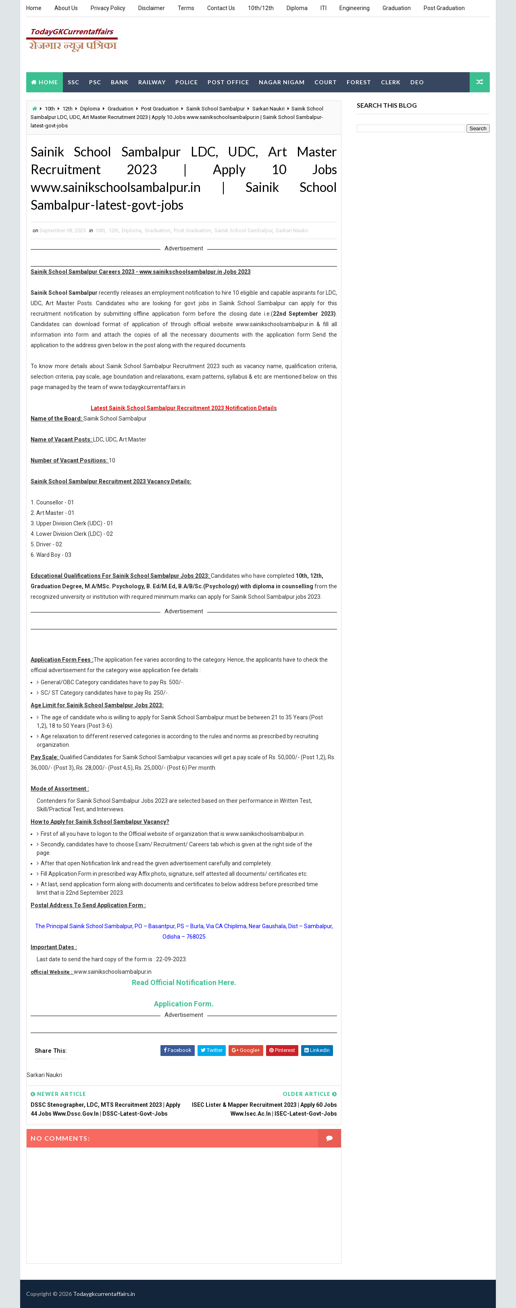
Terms (186, 8)
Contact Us (221, 8)
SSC (73, 82)
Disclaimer (151, 8)
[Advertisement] (342, 44)
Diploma (297, 8)
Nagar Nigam (282, 82)
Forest (359, 82)
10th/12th (261, 8)
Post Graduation (444, 8)
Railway (152, 82)
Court (325, 82)
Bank (120, 82)
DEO (417, 82)
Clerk (391, 82)
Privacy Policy (108, 8)
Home (34, 8)
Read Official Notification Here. (184, 982)
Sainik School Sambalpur (215, 109)
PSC (95, 82)
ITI (323, 8)
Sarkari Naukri (268, 109)
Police (186, 82)
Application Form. (184, 1004)
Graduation (397, 8)
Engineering (354, 8)
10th (50, 109)
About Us (66, 8)
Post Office (228, 82)
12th (67, 109)
